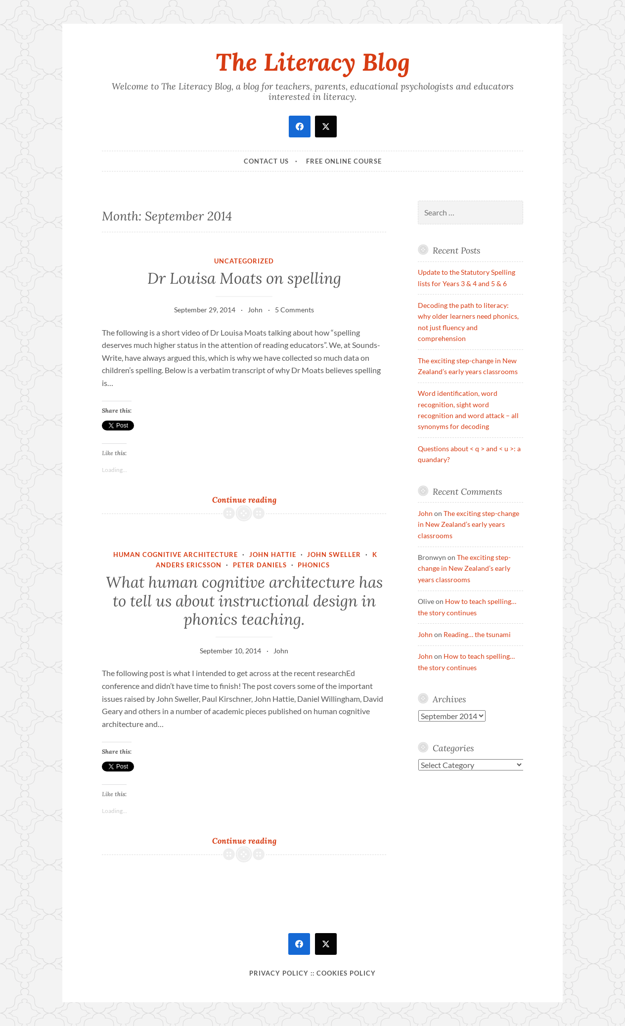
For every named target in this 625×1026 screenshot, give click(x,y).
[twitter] (326, 126)
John (255, 309)
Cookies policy (346, 973)
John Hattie (272, 554)
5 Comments (294, 309)
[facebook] (300, 126)
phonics (314, 565)
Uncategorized (244, 261)
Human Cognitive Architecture (175, 554)
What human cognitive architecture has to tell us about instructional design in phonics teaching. (244, 600)
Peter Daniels (260, 565)
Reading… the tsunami (477, 634)
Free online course (344, 161)
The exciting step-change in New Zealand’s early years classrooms (468, 524)
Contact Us (266, 161)
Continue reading (258, 499)
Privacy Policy (279, 973)
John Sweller (334, 554)
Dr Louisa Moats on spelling (244, 278)
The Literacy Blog (313, 61)
